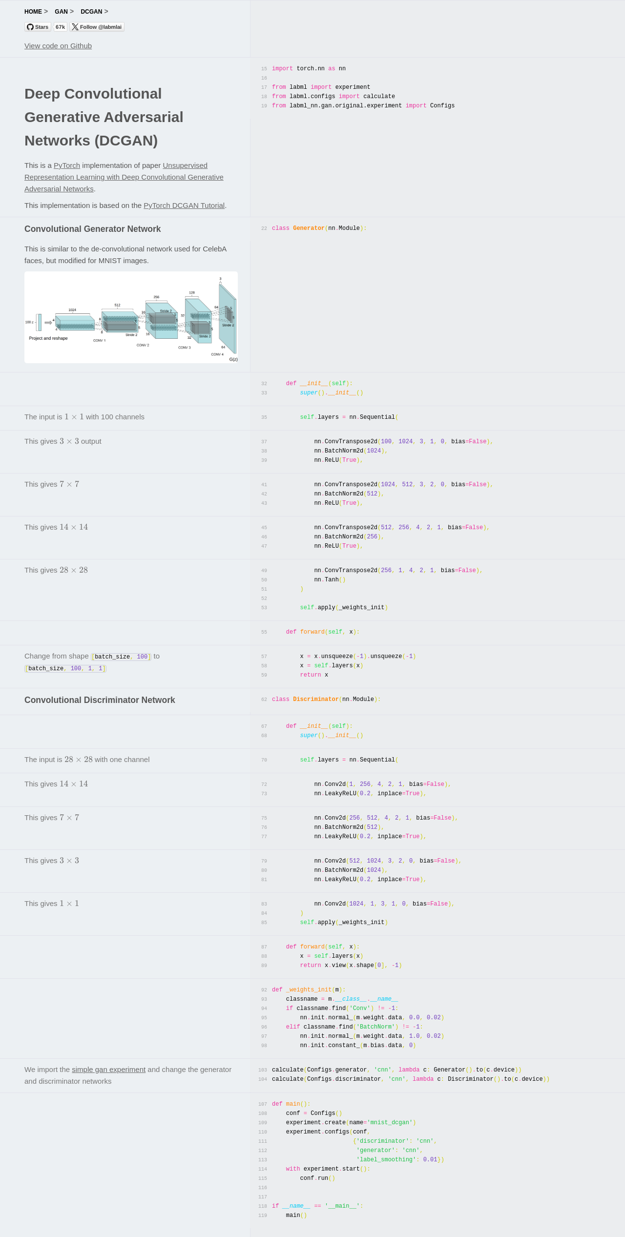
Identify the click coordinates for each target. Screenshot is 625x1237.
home (33, 11)
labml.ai (313, 1224)
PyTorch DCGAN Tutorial (184, 205)
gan (61, 11)
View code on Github (58, 45)
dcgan (91, 11)
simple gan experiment (109, 1047)
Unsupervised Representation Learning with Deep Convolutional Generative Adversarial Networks (124, 177)
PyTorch (67, 165)
